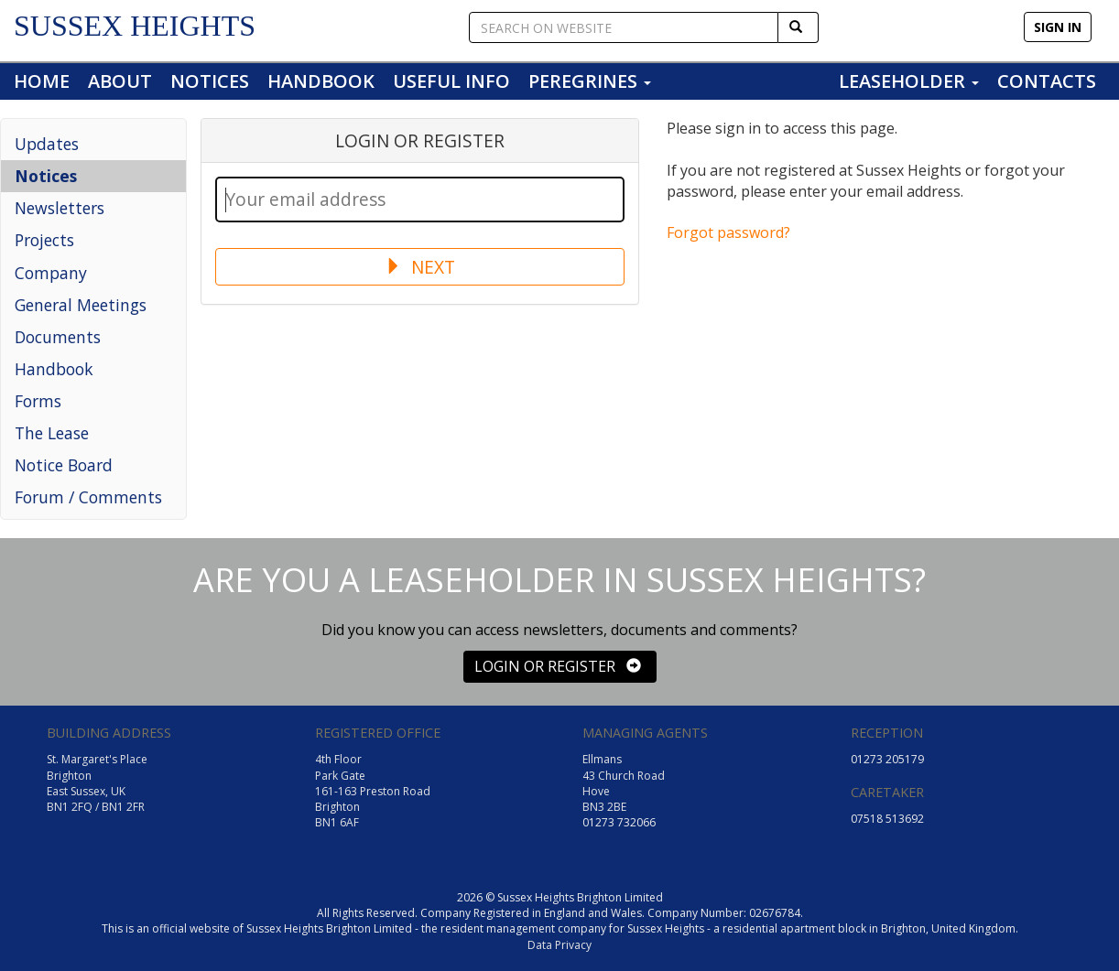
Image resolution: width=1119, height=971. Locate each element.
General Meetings (81, 305)
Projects (44, 240)
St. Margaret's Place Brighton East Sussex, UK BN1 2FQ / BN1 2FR (97, 782)
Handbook (54, 369)
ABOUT (120, 81)
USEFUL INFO (451, 81)
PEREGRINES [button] (589, 81)
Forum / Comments (88, 497)
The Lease (52, 433)
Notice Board (64, 465)
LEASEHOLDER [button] (909, 81)
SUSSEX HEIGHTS (134, 25)
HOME (42, 81)
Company (51, 273)
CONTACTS (1046, 81)
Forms (38, 401)
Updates (47, 144)
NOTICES (209, 81)
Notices (46, 176)
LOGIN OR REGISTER (557, 666)
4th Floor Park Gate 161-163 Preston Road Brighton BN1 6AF (372, 790)
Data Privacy (559, 945)
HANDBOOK (321, 81)
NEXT (420, 266)
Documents (58, 337)
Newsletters (59, 208)
